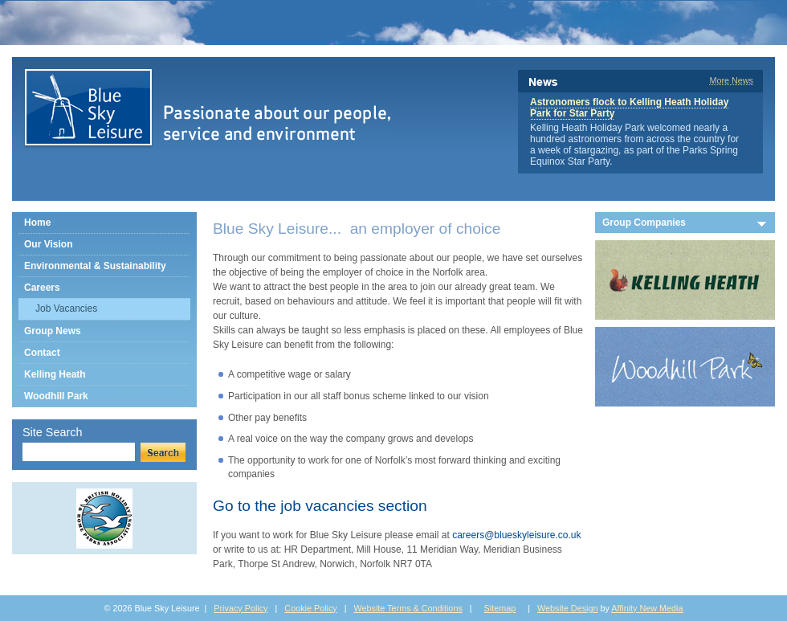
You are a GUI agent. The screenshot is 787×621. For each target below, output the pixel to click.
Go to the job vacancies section (320, 505)
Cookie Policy (310, 608)
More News (731, 80)
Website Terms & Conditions (408, 608)
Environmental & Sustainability (95, 266)
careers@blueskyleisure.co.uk (516, 535)
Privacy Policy (240, 608)
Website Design (567, 608)
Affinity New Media (647, 608)
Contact (42, 352)
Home (37, 222)
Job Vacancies (66, 308)
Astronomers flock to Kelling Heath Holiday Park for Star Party (629, 107)
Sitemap (500, 608)
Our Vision (48, 244)
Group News (52, 331)
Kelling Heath (55, 374)
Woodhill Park (56, 396)
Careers (42, 287)
